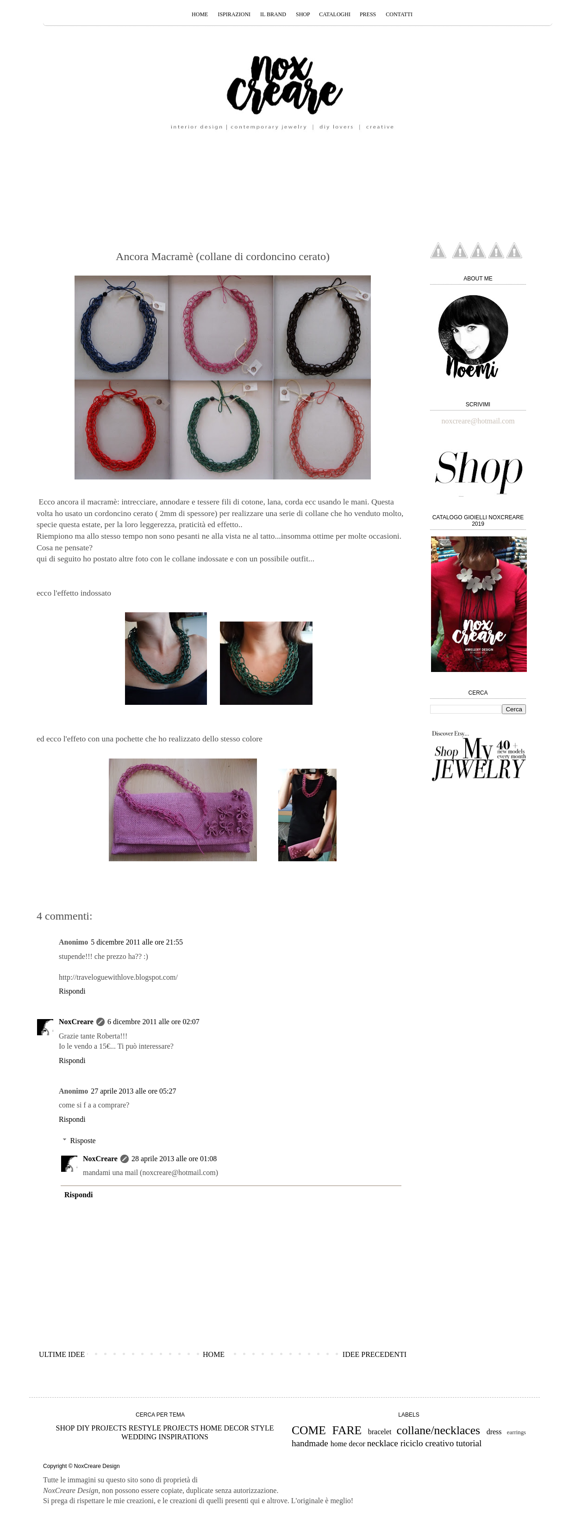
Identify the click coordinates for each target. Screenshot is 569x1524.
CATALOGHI (335, 14)
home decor (348, 1444)
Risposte (83, 1141)
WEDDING (138, 1437)
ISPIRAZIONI (234, 14)
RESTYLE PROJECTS (164, 1428)
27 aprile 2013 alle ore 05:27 (133, 1091)
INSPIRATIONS (183, 1437)
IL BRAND (273, 14)
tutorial (468, 1443)
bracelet (380, 1432)
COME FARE (327, 1430)
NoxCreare (76, 1022)
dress (494, 1432)
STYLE (262, 1428)
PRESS (368, 14)
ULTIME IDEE (62, 1354)
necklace (382, 1443)
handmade (310, 1443)
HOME (200, 14)
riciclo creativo (427, 1443)
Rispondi (72, 991)
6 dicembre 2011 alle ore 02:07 (153, 1022)
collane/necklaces (438, 1430)
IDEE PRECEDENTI (374, 1354)
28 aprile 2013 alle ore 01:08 (174, 1159)
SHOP (303, 14)
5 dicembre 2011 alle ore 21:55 (137, 942)
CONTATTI (399, 14)
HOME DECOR (224, 1428)
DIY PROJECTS (101, 1428)
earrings (516, 1432)
